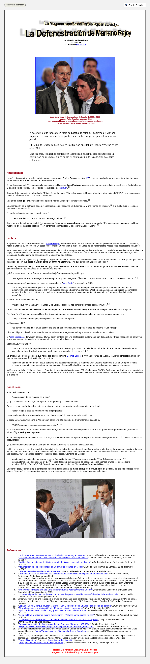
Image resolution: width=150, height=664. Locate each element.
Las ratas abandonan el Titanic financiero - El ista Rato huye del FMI (53, 558)
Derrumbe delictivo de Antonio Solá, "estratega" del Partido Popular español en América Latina (63, 574)
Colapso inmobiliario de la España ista (39, 571)
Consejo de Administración (60, 640)
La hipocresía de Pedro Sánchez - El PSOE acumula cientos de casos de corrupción (58, 619)
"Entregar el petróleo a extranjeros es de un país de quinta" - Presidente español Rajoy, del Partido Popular (69, 594)
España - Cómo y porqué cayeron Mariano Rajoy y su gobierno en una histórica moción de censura (65, 606)
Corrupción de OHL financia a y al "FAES (41, 642)
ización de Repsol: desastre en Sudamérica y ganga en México (51, 567)
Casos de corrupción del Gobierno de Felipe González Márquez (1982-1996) (54, 624)
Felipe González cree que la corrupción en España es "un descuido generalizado (56, 626)
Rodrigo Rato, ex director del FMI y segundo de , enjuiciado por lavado (54, 562)
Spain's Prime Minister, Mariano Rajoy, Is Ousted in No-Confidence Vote (52, 610)
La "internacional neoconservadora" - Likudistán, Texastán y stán (52, 555)
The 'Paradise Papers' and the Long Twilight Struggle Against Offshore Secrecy (55, 590)
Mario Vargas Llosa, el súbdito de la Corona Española (61, 631)
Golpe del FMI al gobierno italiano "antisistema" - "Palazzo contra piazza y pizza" (56, 615)
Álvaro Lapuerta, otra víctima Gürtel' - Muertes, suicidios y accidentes (51, 608)
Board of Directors (27, 640)
